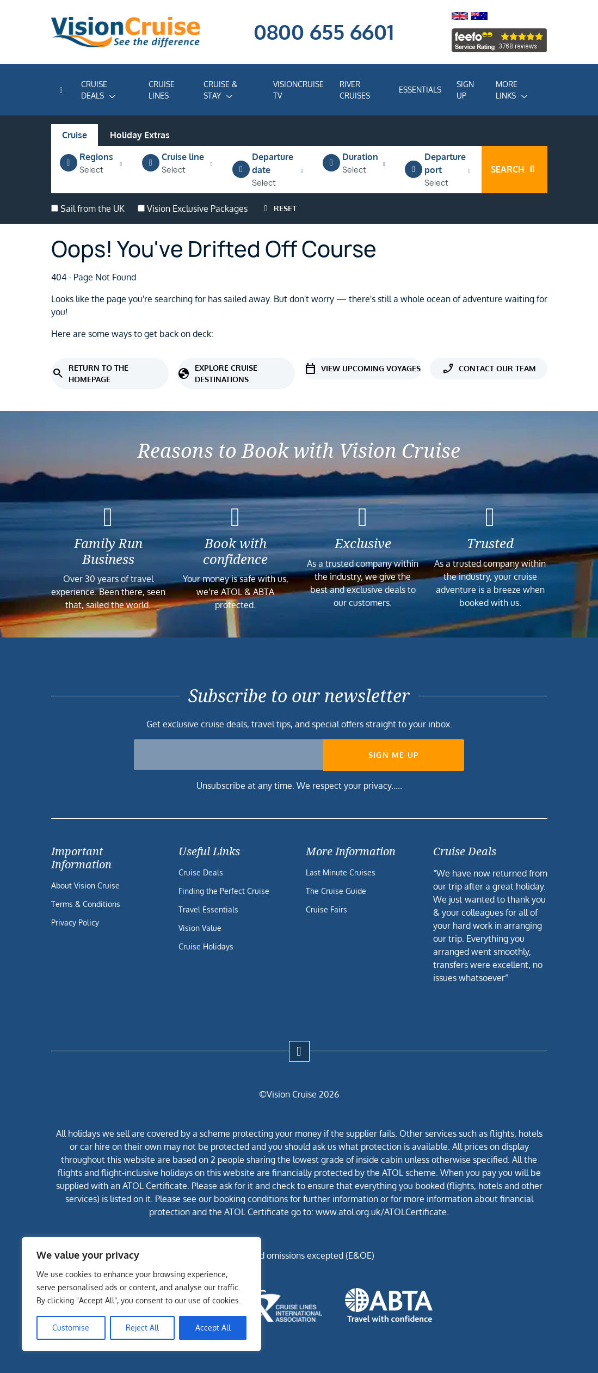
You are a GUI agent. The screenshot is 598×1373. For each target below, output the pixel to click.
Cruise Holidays (205, 946)
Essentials (420, 89)
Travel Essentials (208, 909)
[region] (141, 1294)
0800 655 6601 (324, 32)
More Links (506, 89)
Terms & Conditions (85, 904)
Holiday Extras (140, 135)
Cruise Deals (94, 89)
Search (514, 169)
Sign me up (393, 754)
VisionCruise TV (298, 89)
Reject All (142, 1327)
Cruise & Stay (220, 89)
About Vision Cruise (85, 885)
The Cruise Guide (336, 891)
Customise (70, 1327)
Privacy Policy (75, 922)
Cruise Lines (162, 89)
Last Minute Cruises (340, 872)
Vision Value (199, 928)
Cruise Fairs (326, 909)
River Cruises (355, 89)
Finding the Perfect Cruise (223, 891)
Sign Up (465, 89)
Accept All (213, 1327)
